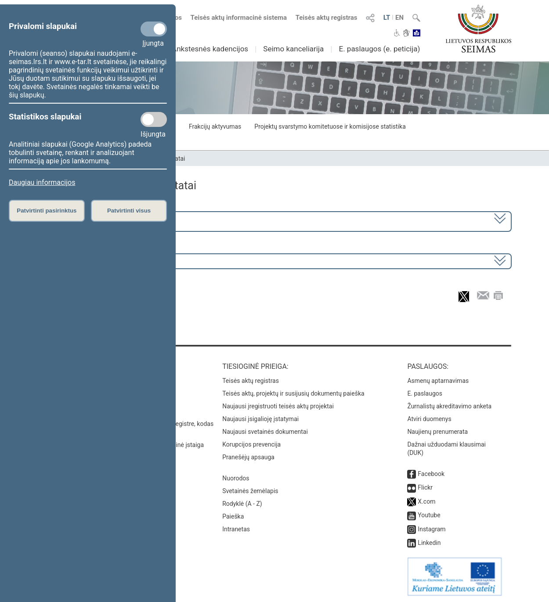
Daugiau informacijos (42, 182)
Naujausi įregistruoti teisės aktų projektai (278, 406)
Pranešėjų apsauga (248, 457)
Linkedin (429, 542)
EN (399, 18)
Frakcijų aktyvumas (215, 126)
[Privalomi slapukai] (154, 29)
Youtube (429, 515)
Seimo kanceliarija (293, 48)
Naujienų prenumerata (437, 431)
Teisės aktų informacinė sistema (239, 18)
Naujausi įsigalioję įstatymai (260, 418)
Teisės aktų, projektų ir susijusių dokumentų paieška (293, 393)
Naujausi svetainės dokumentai (265, 431)
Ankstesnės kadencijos (210, 48)
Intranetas (236, 529)
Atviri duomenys (429, 418)
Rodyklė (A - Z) (242, 503)
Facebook (431, 473)
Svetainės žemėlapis (250, 490)
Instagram (431, 529)
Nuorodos (235, 478)
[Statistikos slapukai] (154, 119)
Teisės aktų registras (327, 18)
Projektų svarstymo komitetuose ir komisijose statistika (329, 126)
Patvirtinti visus (129, 210)
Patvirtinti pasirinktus (46, 210)
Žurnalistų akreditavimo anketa (449, 406)
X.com (426, 501)
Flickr (425, 487)
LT (386, 18)
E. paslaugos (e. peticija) (379, 48)
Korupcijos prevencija (251, 444)
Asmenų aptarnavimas (438, 380)
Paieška (233, 516)
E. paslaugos (424, 393)
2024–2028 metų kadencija (85, 220)
